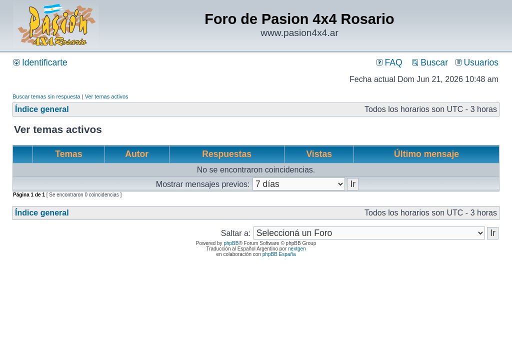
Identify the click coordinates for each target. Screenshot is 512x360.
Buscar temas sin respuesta (46, 97)
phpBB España (279, 254)
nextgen (297, 249)
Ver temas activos (106, 97)
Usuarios (477, 63)
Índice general (42, 109)
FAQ (389, 63)
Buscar (430, 63)
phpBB (231, 243)
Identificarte (41, 63)
